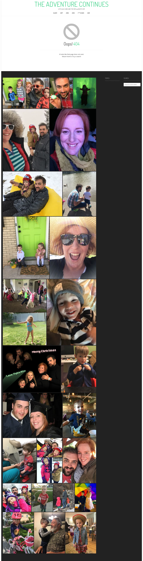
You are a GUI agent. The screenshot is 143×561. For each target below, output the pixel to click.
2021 (88, 13)
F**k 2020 (81, 13)
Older (55, 13)
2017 (61, 13)
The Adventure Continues (71, 4)
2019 (73, 13)
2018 (67, 13)
